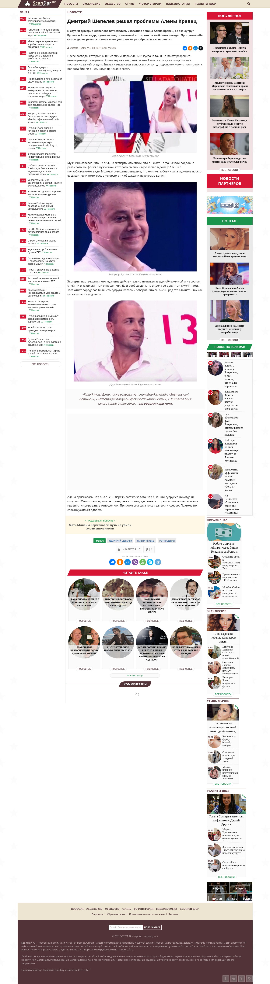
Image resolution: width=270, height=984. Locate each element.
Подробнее (84, 621)
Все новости (40, 364)
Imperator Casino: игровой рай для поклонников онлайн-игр (45, 105)
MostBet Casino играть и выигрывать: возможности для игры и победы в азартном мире (43, 92)
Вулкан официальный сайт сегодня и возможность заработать (43, 319)
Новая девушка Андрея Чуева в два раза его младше (186, 650)
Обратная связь (116, 914)
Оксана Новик (78, 47)
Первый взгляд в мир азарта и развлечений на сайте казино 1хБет (44, 261)
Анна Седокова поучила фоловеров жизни (223, 637)
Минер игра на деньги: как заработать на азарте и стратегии (43, 44)
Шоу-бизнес (217, 520)
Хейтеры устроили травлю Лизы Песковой (118, 649)
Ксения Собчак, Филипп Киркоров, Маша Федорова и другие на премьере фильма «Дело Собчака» (152, 653)
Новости (71, 4)
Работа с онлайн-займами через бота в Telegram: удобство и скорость (43, 57)
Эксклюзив (91, 4)
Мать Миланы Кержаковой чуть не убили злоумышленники (100, 526)
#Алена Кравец (145, 540)
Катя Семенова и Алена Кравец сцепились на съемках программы (230, 291)
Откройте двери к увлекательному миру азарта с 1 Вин (44, 70)
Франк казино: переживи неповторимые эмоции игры (44, 157)
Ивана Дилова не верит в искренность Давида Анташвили (84, 602)
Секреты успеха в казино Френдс (42, 242)
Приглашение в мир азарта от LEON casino (45, 80)
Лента (25, 12)
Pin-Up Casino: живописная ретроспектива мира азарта (43, 232)
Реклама (173, 914)
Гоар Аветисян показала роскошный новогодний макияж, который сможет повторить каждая (223, 731)
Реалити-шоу (205, 4)
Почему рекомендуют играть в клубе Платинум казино (44, 353)
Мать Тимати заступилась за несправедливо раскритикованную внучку (152, 605)
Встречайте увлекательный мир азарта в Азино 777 (43, 281)
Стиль (130, 4)
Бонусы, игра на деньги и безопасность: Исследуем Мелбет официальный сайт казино (43, 118)
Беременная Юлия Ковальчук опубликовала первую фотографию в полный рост (230, 123)
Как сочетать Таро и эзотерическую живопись (42, 21)
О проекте (97, 914)
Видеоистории (178, 4)
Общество (113, 4)
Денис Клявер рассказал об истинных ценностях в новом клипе (185, 602)
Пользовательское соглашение (147, 914)
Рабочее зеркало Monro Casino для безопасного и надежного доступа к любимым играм (43, 170)
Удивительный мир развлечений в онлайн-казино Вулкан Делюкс (45, 183)
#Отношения (167, 540)
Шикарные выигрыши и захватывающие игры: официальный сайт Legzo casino (42, 144)
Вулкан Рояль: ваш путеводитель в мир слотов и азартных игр (44, 342)
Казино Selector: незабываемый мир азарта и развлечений (44, 293)
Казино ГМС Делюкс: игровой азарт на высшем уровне (44, 194)
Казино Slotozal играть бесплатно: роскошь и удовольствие (42, 206)
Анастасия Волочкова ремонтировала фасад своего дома (118, 602)
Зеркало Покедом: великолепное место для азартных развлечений (42, 306)
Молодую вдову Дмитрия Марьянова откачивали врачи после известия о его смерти (230, 86)
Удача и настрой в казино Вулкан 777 (42, 251)
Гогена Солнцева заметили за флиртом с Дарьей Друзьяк (226, 820)
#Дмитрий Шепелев (120, 540)
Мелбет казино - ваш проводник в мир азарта (41, 330)
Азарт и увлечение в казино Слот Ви (43, 271)
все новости (229, 170)
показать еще (135, 675)
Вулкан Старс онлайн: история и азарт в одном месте (42, 131)
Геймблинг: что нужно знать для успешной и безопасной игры (44, 32)
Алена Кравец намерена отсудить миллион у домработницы (229, 329)
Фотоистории (150, 4)
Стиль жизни (218, 701)
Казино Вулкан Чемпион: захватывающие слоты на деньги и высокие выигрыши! (44, 219)
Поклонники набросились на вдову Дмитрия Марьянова (84, 650)
